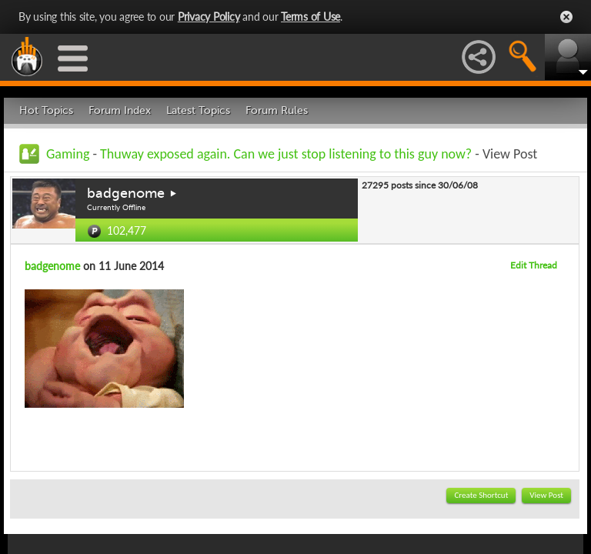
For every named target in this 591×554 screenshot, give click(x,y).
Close (566, 17)
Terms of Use (310, 16)
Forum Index (119, 110)
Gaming (67, 153)
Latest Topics (198, 110)
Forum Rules (276, 110)
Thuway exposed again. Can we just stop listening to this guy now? (287, 153)
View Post (546, 495)
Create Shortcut (481, 495)
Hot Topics (46, 110)
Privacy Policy (209, 16)
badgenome (126, 193)
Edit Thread (533, 265)
